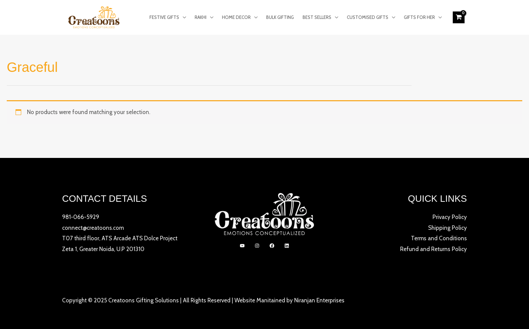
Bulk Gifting (280, 17)
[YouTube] (242, 245)
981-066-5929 (80, 217)
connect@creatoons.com (93, 227)
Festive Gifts (164, 17)
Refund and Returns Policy (433, 249)
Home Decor (236, 17)
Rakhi (200, 17)
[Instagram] (257, 245)
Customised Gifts (367, 17)
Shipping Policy (447, 227)
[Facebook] (272, 245)
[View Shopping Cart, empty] (459, 17)
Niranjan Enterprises (319, 300)
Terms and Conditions (439, 238)
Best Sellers (317, 17)
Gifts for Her (419, 17)
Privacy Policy (450, 217)
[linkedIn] (286, 245)
